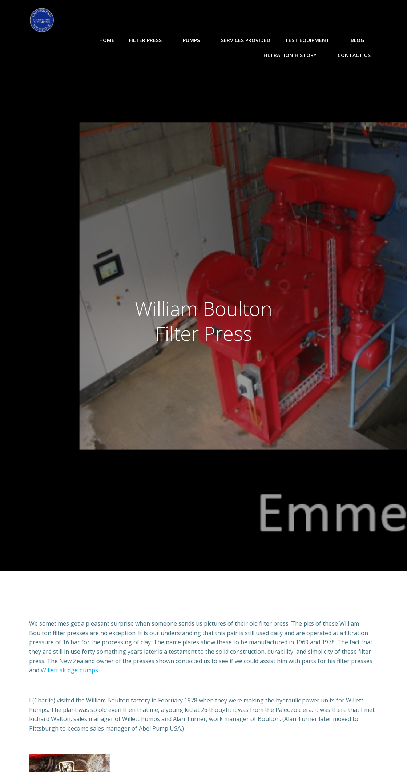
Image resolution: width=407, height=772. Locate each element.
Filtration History (293, 55)
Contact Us (354, 55)
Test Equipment (310, 40)
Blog (361, 40)
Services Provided (245, 40)
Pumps (194, 40)
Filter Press (148, 40)
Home (106, 40)
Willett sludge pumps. (70, 670)
